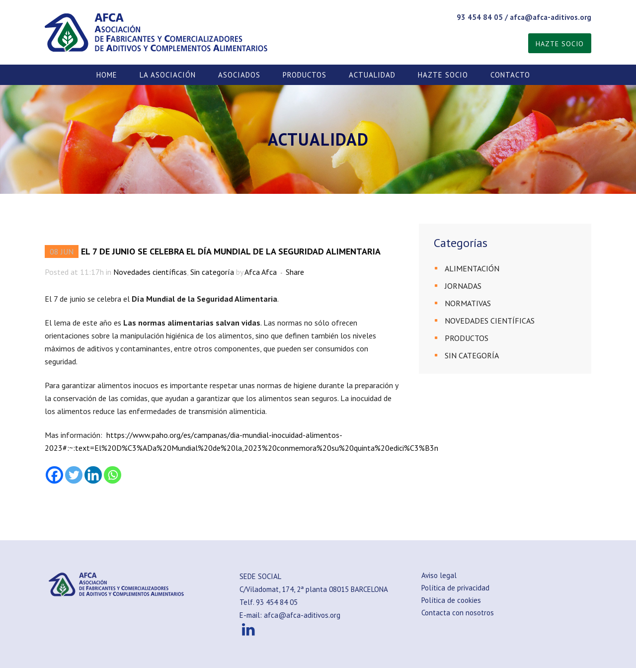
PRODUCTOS (466, 338)
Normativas (468, 303)
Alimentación (472, 268)
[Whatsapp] (112, 475)
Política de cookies (451, 600)
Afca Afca (260, 272)
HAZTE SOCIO (560, 43)
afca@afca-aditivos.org (550, 17)
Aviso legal (439, 575)
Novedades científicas (150, 272)
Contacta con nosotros (457, 612)
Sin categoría (212, 272)
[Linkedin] (93, 475)
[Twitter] (73, 475)
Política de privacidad (455, 587)
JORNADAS (463, 286)
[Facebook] (54, 475)
